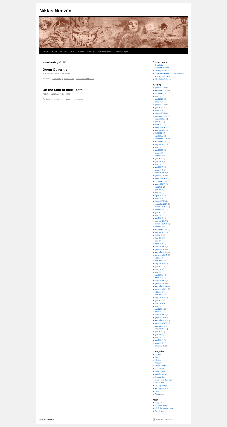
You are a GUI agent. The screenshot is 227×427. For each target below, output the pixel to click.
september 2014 (161, 295)
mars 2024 (159, 110)
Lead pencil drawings (163, 380)
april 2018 (159, 195)
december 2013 (161, 320)
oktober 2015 (160, 258)
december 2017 (161, 204)
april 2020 (159, 150)
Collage (158, 360)
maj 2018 (159, 193)
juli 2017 (158, 212)
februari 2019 (160, 173)
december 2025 (161, 90)
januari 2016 (160, 249)
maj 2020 (159, 147)
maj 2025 (159, 96)
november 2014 (161, 289)
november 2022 (161, 127)
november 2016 (161, 224)
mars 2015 (159, 278)
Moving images (161, 385)
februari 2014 (160, 315)
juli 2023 (158, 122)
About (54, 51)
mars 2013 (159, 343)
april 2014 (159, 309)
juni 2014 (159, 303)
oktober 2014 (160, 292)
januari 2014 (160, 317)
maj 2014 (159, 306)
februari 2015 (160, 280)
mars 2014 (159, 312)
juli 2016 (158, 235)
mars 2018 (159, 198)
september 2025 (161, 93)
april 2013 (159, 340)
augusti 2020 (160, 144)
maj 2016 (159, 241)
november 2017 (161, 207)
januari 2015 (160, 283)
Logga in (158, 402)
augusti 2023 (160, 119)
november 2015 (161, 255)
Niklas (67, 73)
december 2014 (161, 286)
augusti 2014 (160, 297)
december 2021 (161, 139)
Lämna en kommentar (85, 79)
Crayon (158, 363)
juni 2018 (159, 190)
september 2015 (161, 261)
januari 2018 (160, 201)
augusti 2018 (160, 184)
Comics (90, 51)
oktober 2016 (160, 227)
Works (63, 51)
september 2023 (161, 116)
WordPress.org (160, 411)
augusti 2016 (160, 232)
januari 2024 (160, 113)
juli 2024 (158, 107)
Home (45, 51)
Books (157, 357)
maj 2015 (159, 272)
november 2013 (161, 323)
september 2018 (161, 181)
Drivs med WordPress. (164, 419)
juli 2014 (158, 300)
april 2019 (159, 167)
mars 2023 (159, 124)
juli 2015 (158, 266)
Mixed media (160, 383)
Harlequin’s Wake (162, 71)
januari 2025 (160, 105)
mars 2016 (159, 244)
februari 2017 (160, 221)
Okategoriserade (161, 388)
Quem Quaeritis (55, 69)
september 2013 (161, 326)
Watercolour (69, 79)
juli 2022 (158, 133)
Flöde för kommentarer (164, 408)
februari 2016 (160, 246)
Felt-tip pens (160, 371)
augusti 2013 (160, 329)
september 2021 (161, 141)
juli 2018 (158, 187)
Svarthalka (159, 65)
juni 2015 (159, 269)
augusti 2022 (160, 130)
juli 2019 (158, 158)
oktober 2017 (160, 210)
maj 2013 (159, 337)
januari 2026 (160, 88)
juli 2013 (158, 332)
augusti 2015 (160, 263)
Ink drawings (57, 79)
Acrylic (158, 354)
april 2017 (159, 218)
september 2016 (161, 229)
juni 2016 (159, 238)
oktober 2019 (160, 156)
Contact (80, 51)
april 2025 (159, 99)
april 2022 (159, 136)
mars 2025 (159, 102)
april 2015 (159, 275)
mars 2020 (159, 153)
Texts (157, 391)
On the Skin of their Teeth (63, 90)
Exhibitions (159, 368)
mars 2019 (159, 170)
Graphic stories (161, 374)
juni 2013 (159, 334)
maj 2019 (159, 164)
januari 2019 (160, 175)
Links (71, 51)
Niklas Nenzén (55, 10)
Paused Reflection (162, 68)
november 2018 (161, 178)
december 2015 (161, 252)
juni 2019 (159, 161)
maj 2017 (159, 215)
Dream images (121, 51)
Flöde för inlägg (161, 405)
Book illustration (104, 51)
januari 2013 (160, 346)
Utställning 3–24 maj (163, 79)
